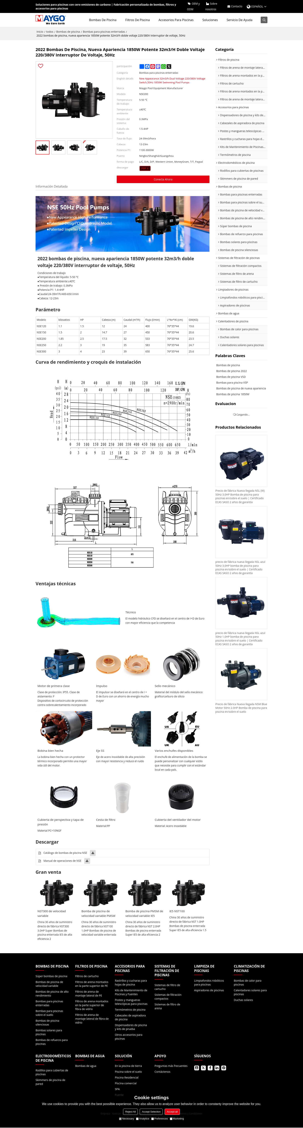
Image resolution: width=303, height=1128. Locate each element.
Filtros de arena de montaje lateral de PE (88, 994)
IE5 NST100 (177, 911)
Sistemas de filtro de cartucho (167, 987)
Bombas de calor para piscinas (247, 983)
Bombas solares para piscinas (49, 1032)
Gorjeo (203, 1068)
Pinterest (223, 1068)
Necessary (126, 1118)
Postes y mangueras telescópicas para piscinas (131, 1002)
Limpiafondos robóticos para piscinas (209, 983)
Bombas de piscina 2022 (231, 371)
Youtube (196, 1068)
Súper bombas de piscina (51, 976)
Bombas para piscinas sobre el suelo (49, 1013)
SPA (117, 1089)
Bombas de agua (85, 1066)
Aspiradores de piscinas (209, 990)
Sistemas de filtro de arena (167, 1006)
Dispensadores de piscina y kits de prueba (131, 1027)
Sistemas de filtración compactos (168, 997)
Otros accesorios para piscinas (128, 1037)
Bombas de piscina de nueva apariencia (241, 388)
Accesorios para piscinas (176, 20)
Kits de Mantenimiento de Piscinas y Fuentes (131, 992)
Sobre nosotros (211, 6)
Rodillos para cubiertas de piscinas (52, 1072)
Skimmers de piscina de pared (50, 1082)
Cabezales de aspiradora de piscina (130, 1017)
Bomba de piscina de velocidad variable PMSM (99, 914)
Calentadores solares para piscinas (250, 992)
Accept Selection (151, 1111)
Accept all (172, 1111)
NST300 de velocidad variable (51, 914)
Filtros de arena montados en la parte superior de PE (91, 984)
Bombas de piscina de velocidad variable (49, 984)
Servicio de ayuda (240, 20)
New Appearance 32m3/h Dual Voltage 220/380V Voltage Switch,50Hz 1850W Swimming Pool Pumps (172, 80)
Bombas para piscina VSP (232, 383)
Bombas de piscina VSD (231, 377)
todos (49, 32)
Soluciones (210, 20)
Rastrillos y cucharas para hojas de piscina (131, 983)
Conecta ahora (163, 179)
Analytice (142, 1118)
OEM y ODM (192, 6)
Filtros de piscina (138, 20)
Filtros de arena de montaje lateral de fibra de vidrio (92, 1019)
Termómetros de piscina (130, 1010)
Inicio (40, 32)
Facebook (210, 1068)
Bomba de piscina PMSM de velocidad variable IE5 (142, 914)
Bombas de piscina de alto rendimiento (52, 994)
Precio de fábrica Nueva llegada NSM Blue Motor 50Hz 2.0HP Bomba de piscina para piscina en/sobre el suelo (238, 709)
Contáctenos (162, 1072)
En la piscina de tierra (128, 1066)
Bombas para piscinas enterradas (104, 32)
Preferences (159, 1118)
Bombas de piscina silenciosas (47, 1023)
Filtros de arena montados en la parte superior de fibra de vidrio (91, 1005)
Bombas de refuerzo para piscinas (52, 1042)
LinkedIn (216, 1068)
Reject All (130, 1111)
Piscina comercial (125, 1083)
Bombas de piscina (103, 20)
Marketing (177, 1118)
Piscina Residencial (126, 1078)
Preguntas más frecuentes (171, 1066)
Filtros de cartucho (87, 976)
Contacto (236, 7)
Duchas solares (243, 1000)
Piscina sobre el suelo (128, 1072)
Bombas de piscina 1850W (232, 394)
